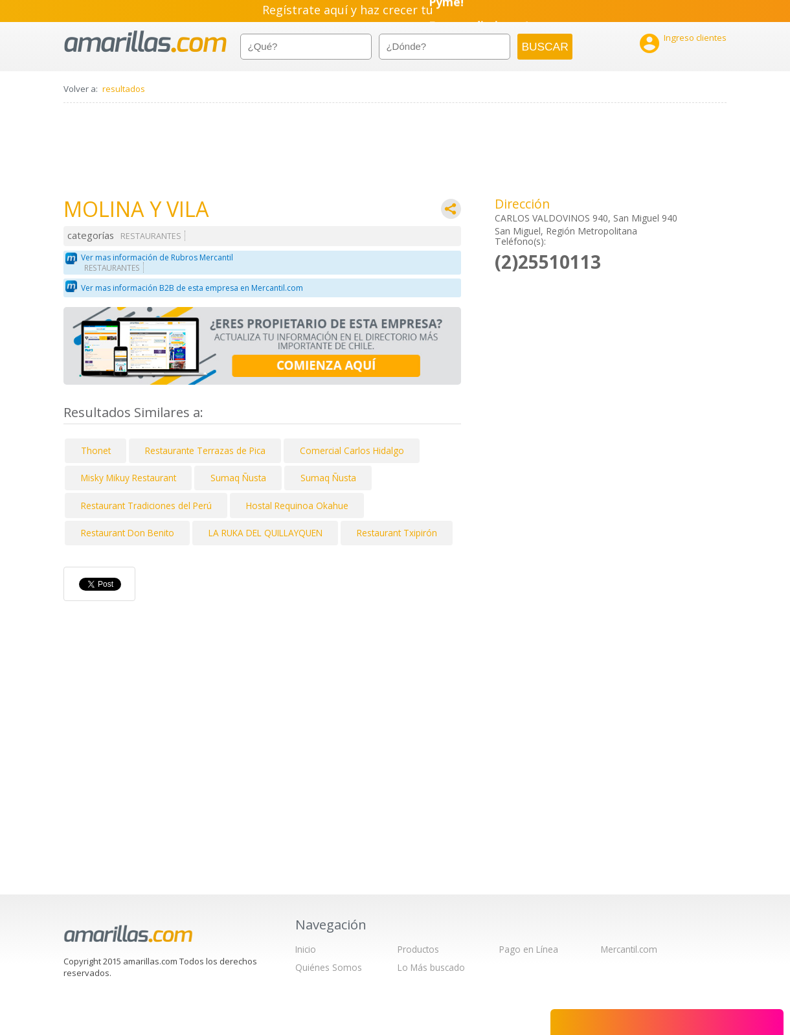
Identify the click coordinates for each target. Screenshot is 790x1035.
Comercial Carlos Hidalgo (352, 450)
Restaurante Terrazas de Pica (205, 450)
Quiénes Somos (328, 967)
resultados (123, 89)
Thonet (96, 450)
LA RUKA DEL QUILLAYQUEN (265, 533)
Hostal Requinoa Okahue (297, 505)
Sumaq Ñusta (238, 478)
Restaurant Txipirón (397, 533)
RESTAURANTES (150, 236)
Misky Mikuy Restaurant (128, 478)
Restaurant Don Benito (127, 533)
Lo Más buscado (431, 967)
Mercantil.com (629, 949)
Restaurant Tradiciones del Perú (146, 505)
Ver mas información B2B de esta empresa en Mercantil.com (192, 287)
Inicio (305, 949)
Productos (418, 949)
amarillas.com (145, 42)
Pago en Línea (528, 949)
